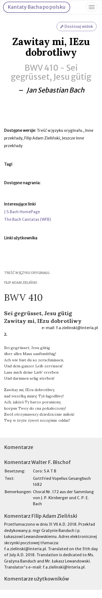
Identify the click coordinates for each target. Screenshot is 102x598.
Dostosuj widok (76, 26)
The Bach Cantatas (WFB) (27, 219)
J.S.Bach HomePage (22, 211)
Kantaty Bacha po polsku (37, 7)
